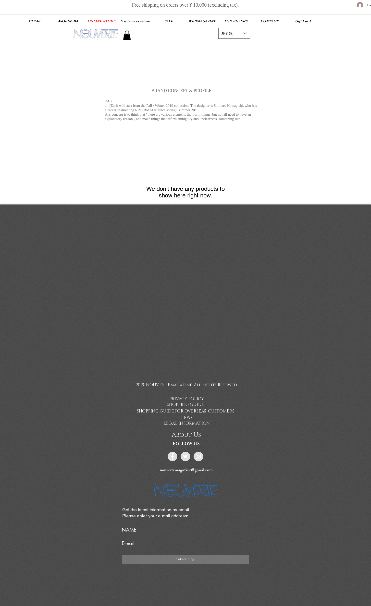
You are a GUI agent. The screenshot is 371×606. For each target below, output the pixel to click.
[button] (234, 33)
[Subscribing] (185, 559)
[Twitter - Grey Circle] (185, 456)
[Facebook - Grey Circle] (172, 456)
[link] (127, 35)
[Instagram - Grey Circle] (198, 456)
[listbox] (234, 33)
